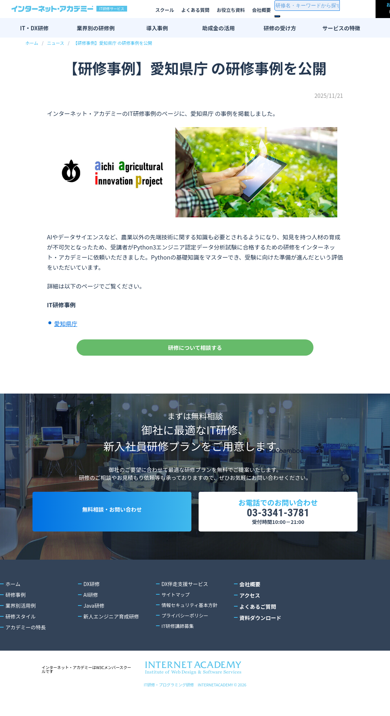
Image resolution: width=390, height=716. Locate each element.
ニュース (55, 43)
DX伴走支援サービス (184, 604)
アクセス (249, 615)
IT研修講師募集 (178, 647)
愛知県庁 (65, 323)
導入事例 (157, 28)
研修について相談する (195, 351)
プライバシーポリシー (186, 636)
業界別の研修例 (95, 28)
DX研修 (91, 604)
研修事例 (15, 615)
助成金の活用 (218, 28)
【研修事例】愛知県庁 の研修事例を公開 (112, 43)
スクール (164, 9)
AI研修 (90, 615)
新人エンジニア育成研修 (111, 636)
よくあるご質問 (257, 625)
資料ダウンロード (259, 636)
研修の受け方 (280, 28)
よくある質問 (195, 9)
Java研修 (93, 625)
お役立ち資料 (231, 9)
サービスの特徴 (341, 28)
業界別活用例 (20, 625)
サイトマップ (176, 615)
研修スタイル (20, 636)
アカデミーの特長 (25, 647)
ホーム (31, 43)
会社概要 (261, 9)
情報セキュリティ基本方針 (191, 625)
